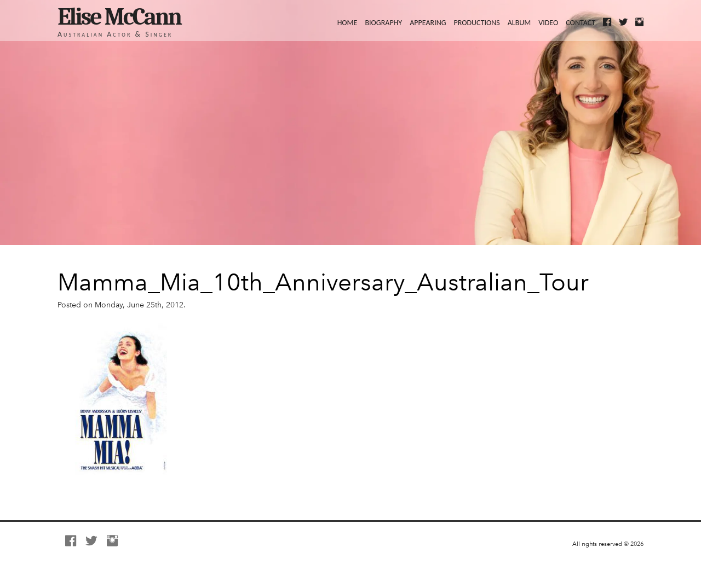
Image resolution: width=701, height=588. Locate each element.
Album (519, 22)
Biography (383, 22)
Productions (477, 22)
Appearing (428, 22)
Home (347, 22)
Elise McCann (119, 17)
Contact (580, 22)
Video (548, 22)
